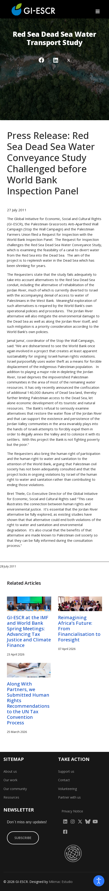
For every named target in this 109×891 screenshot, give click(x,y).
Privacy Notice (72, 811)
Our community (15, 789)
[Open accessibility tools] (98, 880)
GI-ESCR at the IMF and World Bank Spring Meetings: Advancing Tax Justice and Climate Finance (29, 631)
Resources (11, 797)
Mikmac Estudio (61, 881)
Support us (66, 771)
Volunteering (67, 789)
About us (10, 771)
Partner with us (69, 797)
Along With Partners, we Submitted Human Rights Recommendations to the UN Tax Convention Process (28, 703)
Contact (64, 780)
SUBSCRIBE (22, 838)
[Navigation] (98, 11)
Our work (10, 780)
